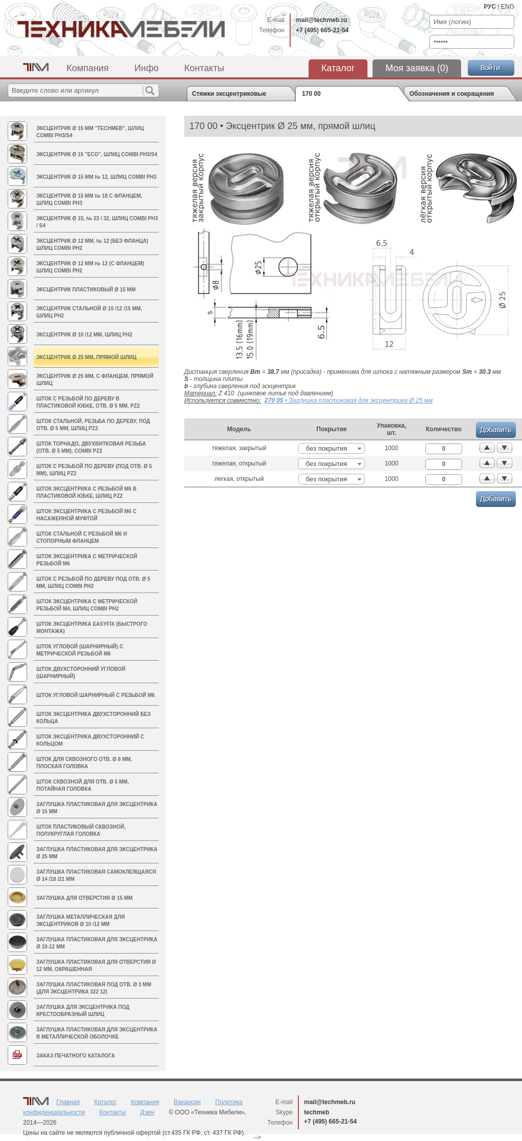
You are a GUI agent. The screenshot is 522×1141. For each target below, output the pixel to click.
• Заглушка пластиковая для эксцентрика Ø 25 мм (349, 400)
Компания (87, 68)
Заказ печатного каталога (75, 1056)
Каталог (338, 68)
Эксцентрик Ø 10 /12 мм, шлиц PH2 (84, 334)
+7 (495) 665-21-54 (322, 30)
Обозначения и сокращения (451, 93)
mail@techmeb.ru (321, 20)
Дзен (147, 1112)
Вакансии (187, 1102)
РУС (490, 6)
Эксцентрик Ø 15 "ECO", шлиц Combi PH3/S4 (96, 154)
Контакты (204, 68)
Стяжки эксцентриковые (229, 93)
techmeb (316, 1112)
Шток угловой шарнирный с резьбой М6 (95, 695)
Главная (68, 1102)
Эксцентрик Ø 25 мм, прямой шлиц (86, 357)
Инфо (146, 68)
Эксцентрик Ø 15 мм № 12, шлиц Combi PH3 (96, 177)
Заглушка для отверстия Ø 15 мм (84, 898)
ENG (507, 6)
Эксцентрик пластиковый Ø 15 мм (86, 289)
